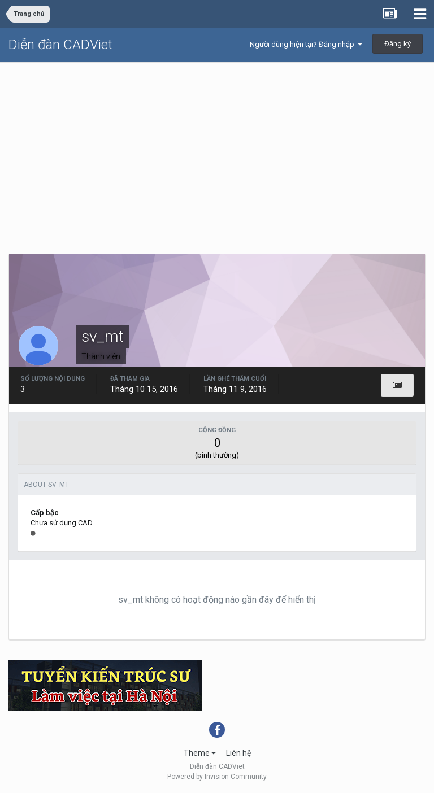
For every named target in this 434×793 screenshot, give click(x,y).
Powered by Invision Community (217, 777)
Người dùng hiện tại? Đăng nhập (306, 44)
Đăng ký (397, 44)
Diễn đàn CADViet (60, 45)
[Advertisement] (217, 147)
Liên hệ (238, 752)
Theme (200, 752)
